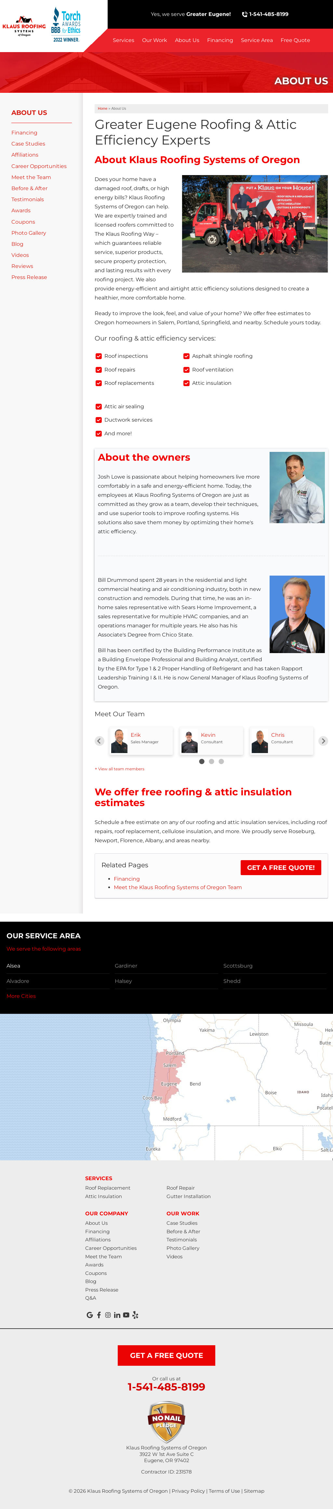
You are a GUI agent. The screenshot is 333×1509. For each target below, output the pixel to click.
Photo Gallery (28, 233)
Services (123, 40)
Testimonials (27, 199)
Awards (21, 210)
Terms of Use (224, 1491)
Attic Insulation (103, 1196)
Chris (278, 735)
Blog (17, 244)
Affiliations (24, 155)
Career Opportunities (39, 166)
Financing (220, 40)
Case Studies (28, 144)
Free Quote (295, 40)
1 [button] (201, 761)
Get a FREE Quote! (281, 868)
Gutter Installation (188, 1196)
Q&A (90, 1298)
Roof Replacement (107, 1188)
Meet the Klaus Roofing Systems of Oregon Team (178, 887)
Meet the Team (31, 177)
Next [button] (323, 741)
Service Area (257, 40)
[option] (141, 741)
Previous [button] (99, 741)
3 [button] (221, 761)
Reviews (22, 266)
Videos (20, 255)
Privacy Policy (188, 1491)
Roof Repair (180, 1188)
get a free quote (166, 1355)
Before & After (29, 188)
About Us (187, 40)
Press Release (29, 277)
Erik (136, 735)
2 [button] (211, 761)
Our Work (154, 40)
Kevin (208, 735)
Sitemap (254, 1491)
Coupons (23, 222)
